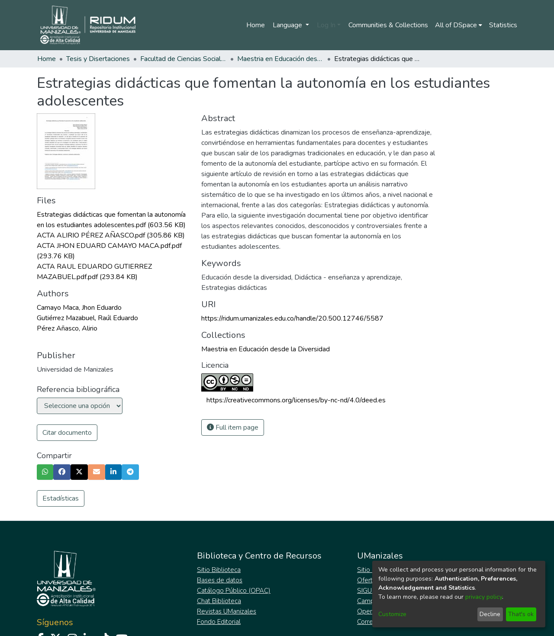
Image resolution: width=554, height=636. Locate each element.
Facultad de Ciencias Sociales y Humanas (183, 59)
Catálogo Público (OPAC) (234, 590)
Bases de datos (219, 580)
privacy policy (483, 597)
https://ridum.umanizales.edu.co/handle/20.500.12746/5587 (292, 318)
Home (255, 25)
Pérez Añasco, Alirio (67, 328)
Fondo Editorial (219, 621)
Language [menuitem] (288, 25)
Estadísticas (60, 498)
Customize (392, 614)
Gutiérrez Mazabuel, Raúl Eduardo (87, 318)
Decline (490, 614)
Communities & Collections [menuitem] (388, 25)
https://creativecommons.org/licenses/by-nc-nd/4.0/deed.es (296, 400)
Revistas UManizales (226, 611)
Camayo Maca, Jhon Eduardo (79, 307)
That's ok (521, 614)
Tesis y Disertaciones (98, 59)
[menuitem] (458, 25)
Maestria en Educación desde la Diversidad (280, 59)
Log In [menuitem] (326, 25)
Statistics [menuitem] (503, 25)
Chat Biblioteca (219, 601)
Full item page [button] (232, 427)
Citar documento (67, 432)
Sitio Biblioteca (219, 569)
